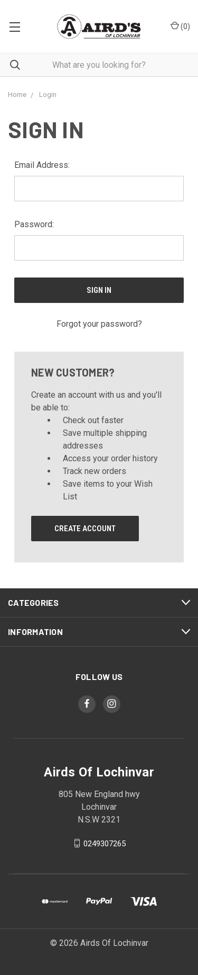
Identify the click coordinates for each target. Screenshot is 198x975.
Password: (34, 224)
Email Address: (42, 165)
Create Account (85, 528)
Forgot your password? (99, 324)
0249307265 (104, 843)
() (180, 26)
